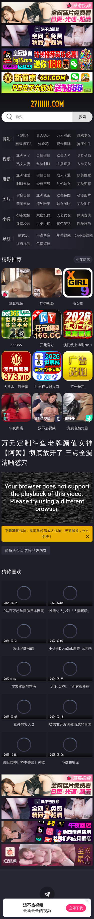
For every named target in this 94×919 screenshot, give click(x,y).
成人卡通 (64, 175)
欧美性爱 (84, 175)
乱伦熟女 (64, 183)
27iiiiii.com (47, 104)
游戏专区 (84, 135)
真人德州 (43, 135)
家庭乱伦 (43, 215)
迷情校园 (23, 223)
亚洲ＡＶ (23, 155)
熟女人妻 (23, 163)
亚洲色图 (43, 195)
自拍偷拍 (43, 155)
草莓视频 (64, 235)
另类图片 (84, 203)
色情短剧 (43, 243)
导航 (7, 238)
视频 (7, 158)
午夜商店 (43, 235)
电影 (7, 178)
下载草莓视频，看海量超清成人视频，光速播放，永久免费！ (47, 534)
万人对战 (64, 135)
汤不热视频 (84, 235)
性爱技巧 (84, 223)
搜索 (82, 116)
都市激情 (23, 215)
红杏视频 (23, 243)
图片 (7, 198)
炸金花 (43, 143)
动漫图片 (84, 195)
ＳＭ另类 (84, 163)
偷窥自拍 (23, 195)
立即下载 (76, 908)
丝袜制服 (43, 163)
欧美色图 (64, 195)
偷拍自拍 (43, 175)
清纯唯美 (43, 203)
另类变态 (84, 183)
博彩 (7, 139)
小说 (7, 218)
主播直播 (64, 163)
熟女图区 (64, 203)
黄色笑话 (64, 223)
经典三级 (43, 183)
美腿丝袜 (23, 203)
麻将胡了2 (23, 143)
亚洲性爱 (23, 175)
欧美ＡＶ (64, 155)
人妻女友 (64, 215)
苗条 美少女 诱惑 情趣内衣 (25, 550)
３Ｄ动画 (84, 155)
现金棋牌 (64, 143)
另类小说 (43, 223)
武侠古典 (84, 215)
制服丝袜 (23, 183)
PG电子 (23, 135)
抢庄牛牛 (84, 143)
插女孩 (23, 235)
